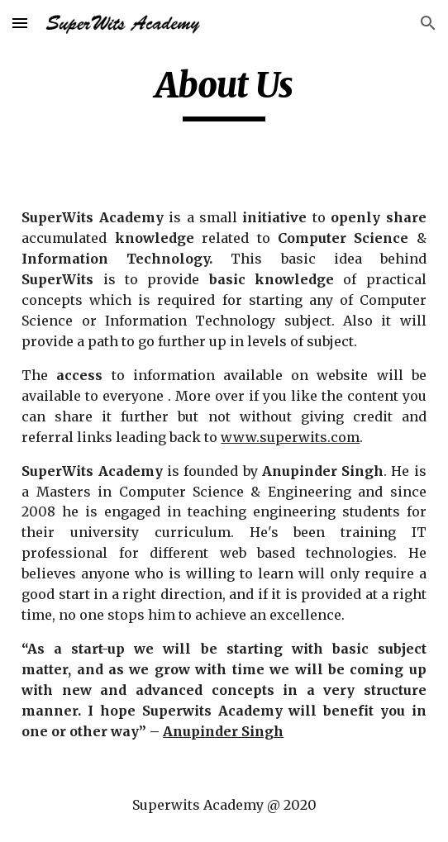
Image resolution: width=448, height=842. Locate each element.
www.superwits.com (290, 437)
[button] (20, 22)
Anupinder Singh (223, 731)
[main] (223, 92)
